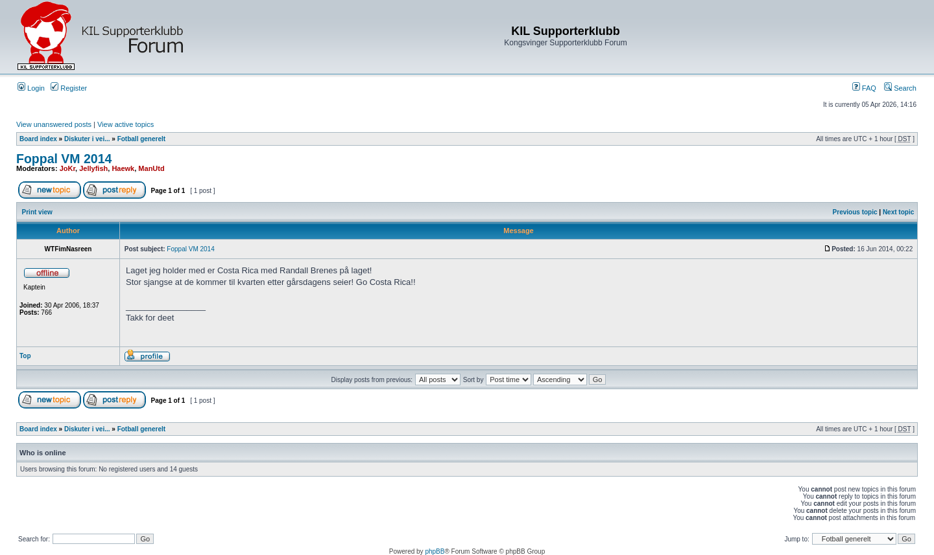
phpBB (434, 551)
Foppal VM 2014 (64, 159)
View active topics (125, 124)
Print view (37, 212)
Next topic (898, 212)
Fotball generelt (141, 138)
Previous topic (855, 212)
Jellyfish (93, 168)
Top (25, 355)
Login (31, 88)
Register (69, 88)
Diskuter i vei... (87, 138)
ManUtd (151, 168)
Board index (38, 138)
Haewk (123, 168)
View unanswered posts (53, 124)
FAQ (864, 88)
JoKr (67, 168)
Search (900, 88)
